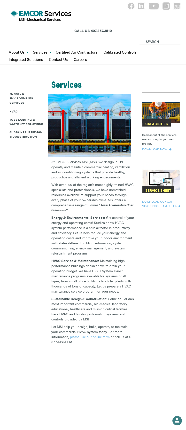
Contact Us (58, 59)
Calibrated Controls (120, 52)
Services (42, 52)
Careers (80, 59)
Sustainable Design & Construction (25, 134)
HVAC (13, 111)
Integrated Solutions (26, 59)
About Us (19, 52)
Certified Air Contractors (77, 52)
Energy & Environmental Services (22, 98)
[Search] (140, 38)
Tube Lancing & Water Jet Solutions (26, 121)
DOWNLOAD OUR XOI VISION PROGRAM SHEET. (159, 203)
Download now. (155, 149)
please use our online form (90, 336)
